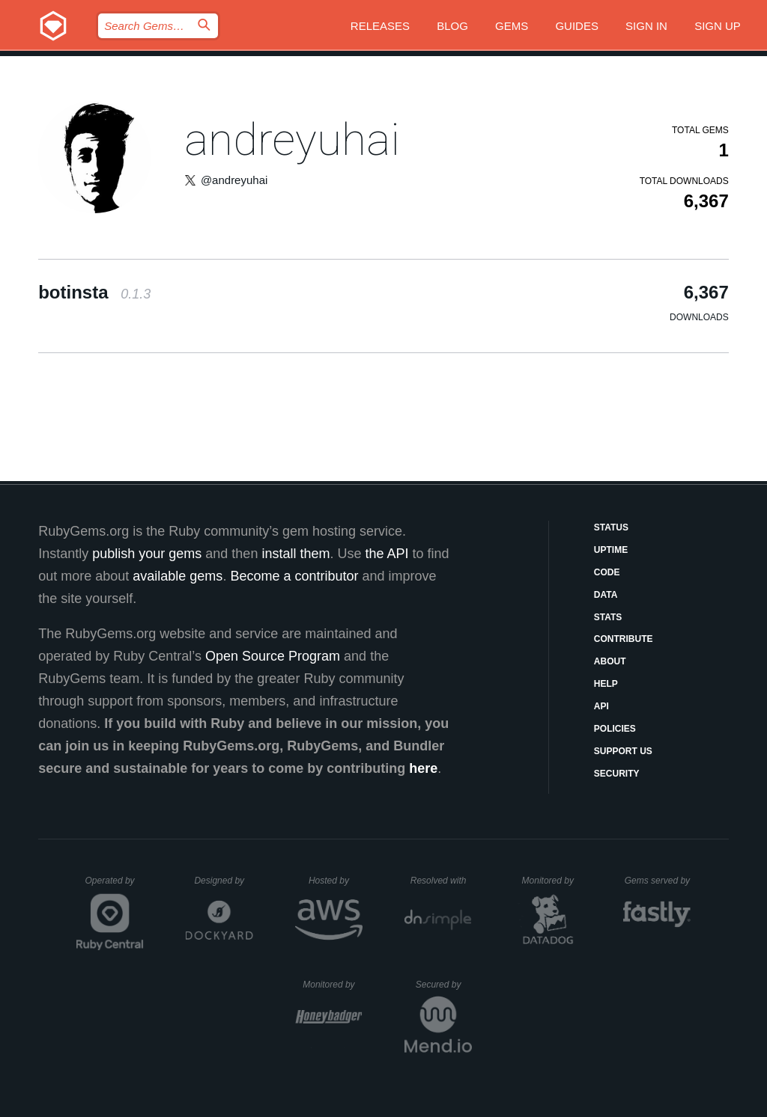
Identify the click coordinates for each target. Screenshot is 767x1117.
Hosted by (336, 880)
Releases (380, 25)
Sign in (646, 25)
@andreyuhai (234, 180)
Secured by (444, 984)
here (423, 768)
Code (607, 572)
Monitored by (552, 880)
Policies (615, 728)
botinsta (94, 292)
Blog (452, 25)
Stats (608, 617)
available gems (177, 576)
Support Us (623, 751)
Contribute (623, 639)
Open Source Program (272, 656)
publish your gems (146, 553)
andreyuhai (292, 139)
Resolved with (441, 880)
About (610, 661)
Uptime (611, 550)
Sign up (717, 25)
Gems (511, 25)
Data (606, 595)
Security (617, 773)
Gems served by (658, 880)
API (601, 706)
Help (606, 684)
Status (611, 527)
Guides (576, 25)
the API (386, 553)
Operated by (114, 885)
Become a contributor (294, 576)
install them (295, 553)
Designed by (223, 880)
